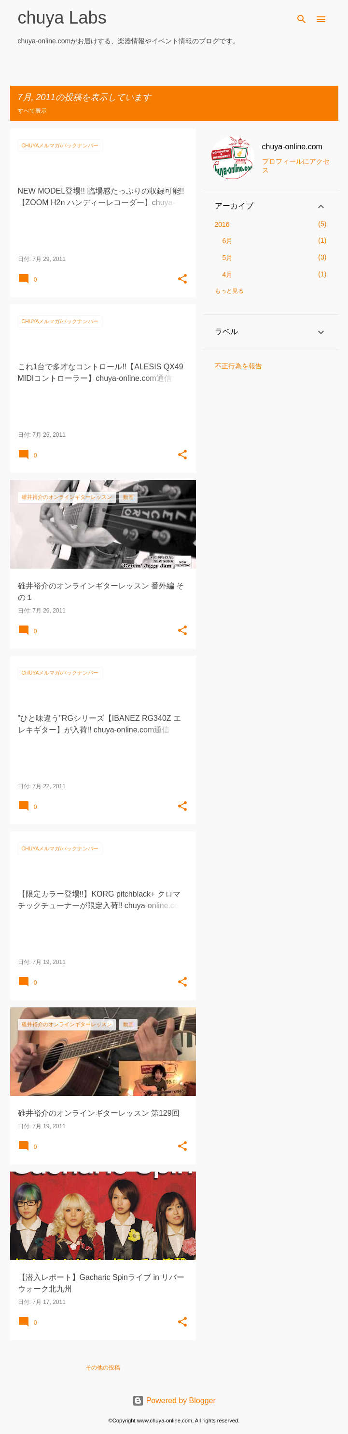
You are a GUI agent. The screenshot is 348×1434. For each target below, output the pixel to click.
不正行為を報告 (238, 366)
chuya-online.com (292, 147)
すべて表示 (32, 110)
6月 (228, 241)
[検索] (301, 19)
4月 (228, 274)
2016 (222, 224)
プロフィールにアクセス (296, 165)
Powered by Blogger (174, 1400)
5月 (228, 257)
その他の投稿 (102, 1367)
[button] (182, 279)
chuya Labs (62, 17)
